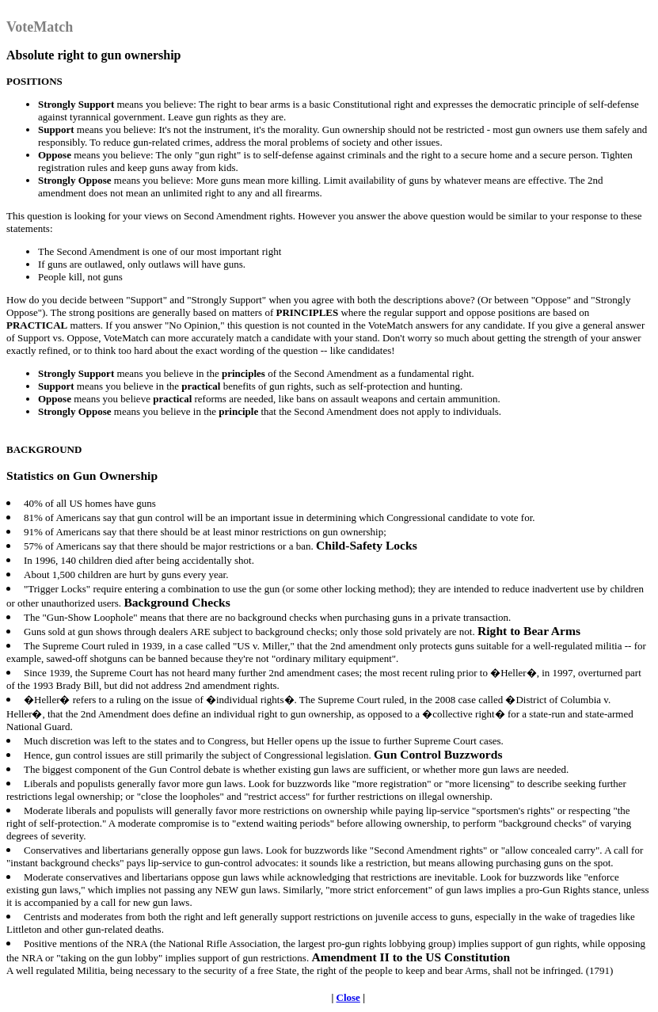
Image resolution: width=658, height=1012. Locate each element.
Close (348, 997)
